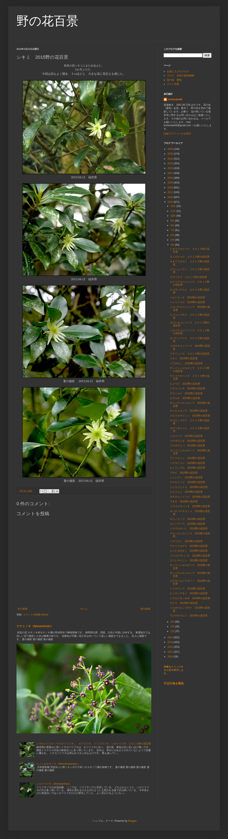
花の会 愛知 (174, 79)
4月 (172, 244)
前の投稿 (145, 608)
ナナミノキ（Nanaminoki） (34, 626)
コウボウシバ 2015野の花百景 (187, 445)
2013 (171, 642)
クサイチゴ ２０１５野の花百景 (188, 277)
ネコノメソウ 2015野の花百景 (187, 519)
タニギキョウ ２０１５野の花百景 (189, 256)
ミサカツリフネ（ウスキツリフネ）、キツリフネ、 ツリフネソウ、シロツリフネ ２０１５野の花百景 (93, 743)
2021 (171, 173)
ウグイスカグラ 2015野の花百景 (189, 546)
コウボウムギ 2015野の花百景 (187, 440)
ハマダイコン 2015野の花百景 (187, 463)
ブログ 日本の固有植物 (180, 75)
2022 (171, 168)
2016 (171, 197)
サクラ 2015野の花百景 (184, 603)
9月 (172, 220)
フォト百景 (173, 84)
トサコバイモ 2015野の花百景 (187, 388)
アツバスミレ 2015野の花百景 (187, 458)
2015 (171, 202)
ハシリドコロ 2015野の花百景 (187, 302)
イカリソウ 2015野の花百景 (186, 436)
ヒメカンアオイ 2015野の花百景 (189, 593)
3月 (172, 621)
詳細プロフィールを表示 (177, 133)
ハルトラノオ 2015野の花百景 (187, 297)
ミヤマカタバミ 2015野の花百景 (189, 528)
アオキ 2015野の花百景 (184, 501)
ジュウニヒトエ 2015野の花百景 (189, 487)
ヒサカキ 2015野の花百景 (186, 398)
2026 (171, 149)
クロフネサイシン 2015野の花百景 (190, 415)
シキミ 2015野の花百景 (184, 358)
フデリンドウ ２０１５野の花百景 (189, 353)
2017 (171, 192)
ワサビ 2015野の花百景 (184, 472)
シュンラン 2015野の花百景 (186, 477)
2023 (171, 163)
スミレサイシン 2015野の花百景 (189, 560)
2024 (171, 158)
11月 (173, 211)
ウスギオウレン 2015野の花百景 (189, 615)
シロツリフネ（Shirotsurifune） (54, 783)
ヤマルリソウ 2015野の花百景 (187, 482)
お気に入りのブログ (178, 71)
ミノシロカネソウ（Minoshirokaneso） (58, 763)
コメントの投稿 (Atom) (35, 614)
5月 (172, 239)
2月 (172, 626)
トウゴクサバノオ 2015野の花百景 (190, 506)
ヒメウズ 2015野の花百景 (185, 383)
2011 (171, 651)
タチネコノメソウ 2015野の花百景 (190, 496)
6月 (172, 235)
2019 (171, 182)
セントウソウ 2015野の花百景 (187, 523)
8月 (172, 225)
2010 (171, 656)
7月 (172, 230)
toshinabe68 (175, 99)
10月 (173, 215)
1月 (172, 631)
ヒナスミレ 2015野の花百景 (186, 491)
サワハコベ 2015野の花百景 (186, 393)
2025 (171, 153)
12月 (173, 206)
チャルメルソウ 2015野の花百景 (189, 410)
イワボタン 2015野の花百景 (186, 363)
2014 (171, 637)
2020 (171, 177)
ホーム (84, 608)
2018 (171, 187)
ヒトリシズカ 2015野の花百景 (187, 467)
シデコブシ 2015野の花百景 (186, 541)
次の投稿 (22, 608)
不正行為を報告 (174, 683)
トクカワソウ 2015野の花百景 (187, 588)
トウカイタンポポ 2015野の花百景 (190, 598)
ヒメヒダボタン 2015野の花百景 (189, 550)
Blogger (132, 820)
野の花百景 (47, 21)
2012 (171, 646)
